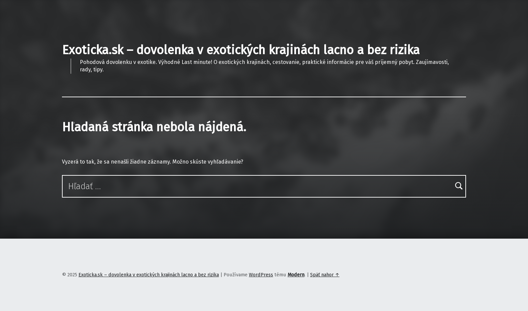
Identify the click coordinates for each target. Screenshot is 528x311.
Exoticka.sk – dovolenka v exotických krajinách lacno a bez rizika (241, 50)
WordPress (261, 275)
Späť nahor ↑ (324, 275)
